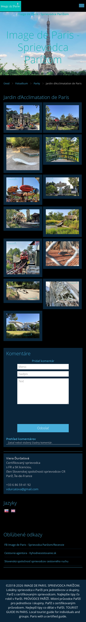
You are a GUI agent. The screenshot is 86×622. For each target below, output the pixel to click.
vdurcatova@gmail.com (22, 489)
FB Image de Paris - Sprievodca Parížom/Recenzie (34, 544)
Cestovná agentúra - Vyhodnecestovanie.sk (30, 553)
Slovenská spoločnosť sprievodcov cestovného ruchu (36, 561)
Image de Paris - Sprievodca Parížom (43, 14)
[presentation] (43, 413)
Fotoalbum (21, 83)
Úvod (7, 83)
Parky (37, 83)
